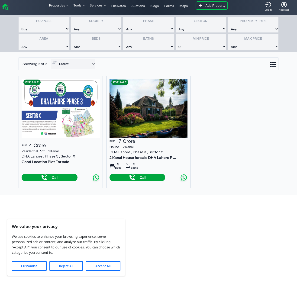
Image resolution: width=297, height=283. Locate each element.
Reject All (66, 266)
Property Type (253, 21)
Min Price (201, 38)
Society (96, 21)
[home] (5, 6)
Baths (148, 38)
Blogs (154, 6)
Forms (169, 6)
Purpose (44, 21)
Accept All (102, 266)
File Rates (118, 6)
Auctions (138, 6)
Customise (29, 266)
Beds (96, 38)
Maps (183, 6)
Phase (148, 21)
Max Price (253, 38)
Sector (200, 21)
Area (43, 38)
